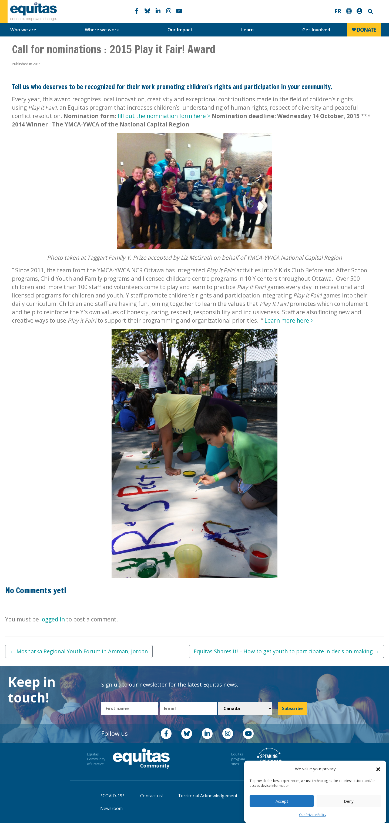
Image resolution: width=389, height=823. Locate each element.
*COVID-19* (112, 796)
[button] (378, 769)
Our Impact (180, 29)
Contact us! (151, 796)
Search (370, 11)
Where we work (102, 29)
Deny (349, 801)
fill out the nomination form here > (165, 116)
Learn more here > (289, 320)
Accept (282, 801)
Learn (247, 29)
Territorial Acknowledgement (207, 796)
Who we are (23, 29)
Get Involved (316, 29)
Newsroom (111, 808)
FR (337, 11)
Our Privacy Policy (312, 814)
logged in (52, 619)
